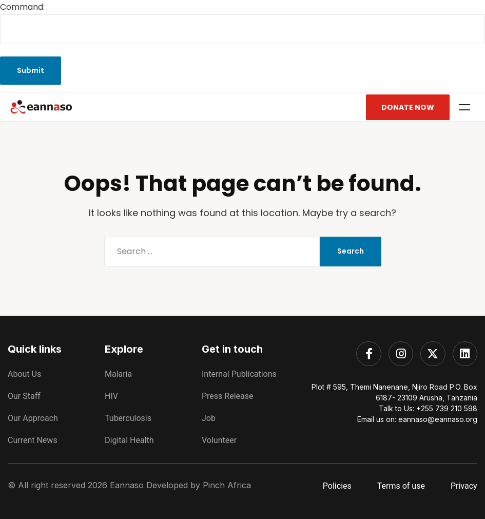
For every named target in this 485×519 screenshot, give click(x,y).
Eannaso (127, 485)
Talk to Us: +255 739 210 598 (428, 408)
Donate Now (407, 107)
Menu (464, 107)
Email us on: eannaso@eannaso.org (417, 419)
